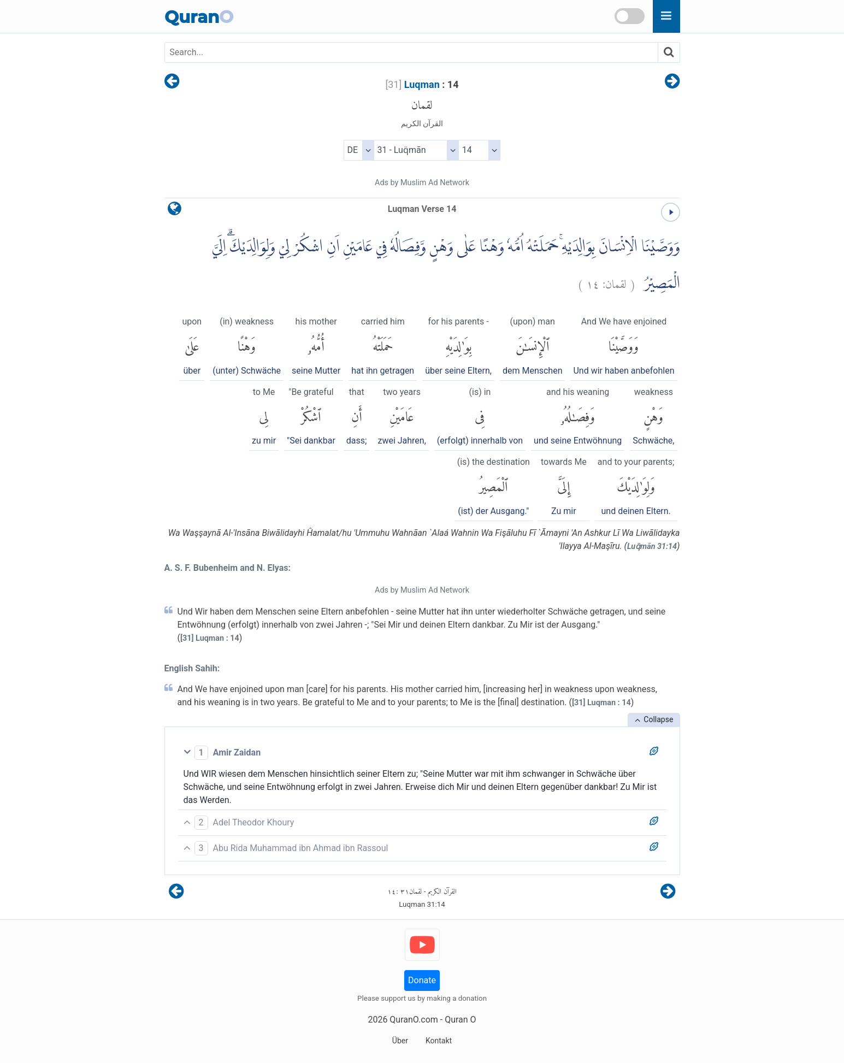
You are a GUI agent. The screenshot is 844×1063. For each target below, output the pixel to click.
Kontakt (439, 1040)
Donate (422, 980)
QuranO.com (413, 1019)
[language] (174, 211)
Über (400, 1040)
